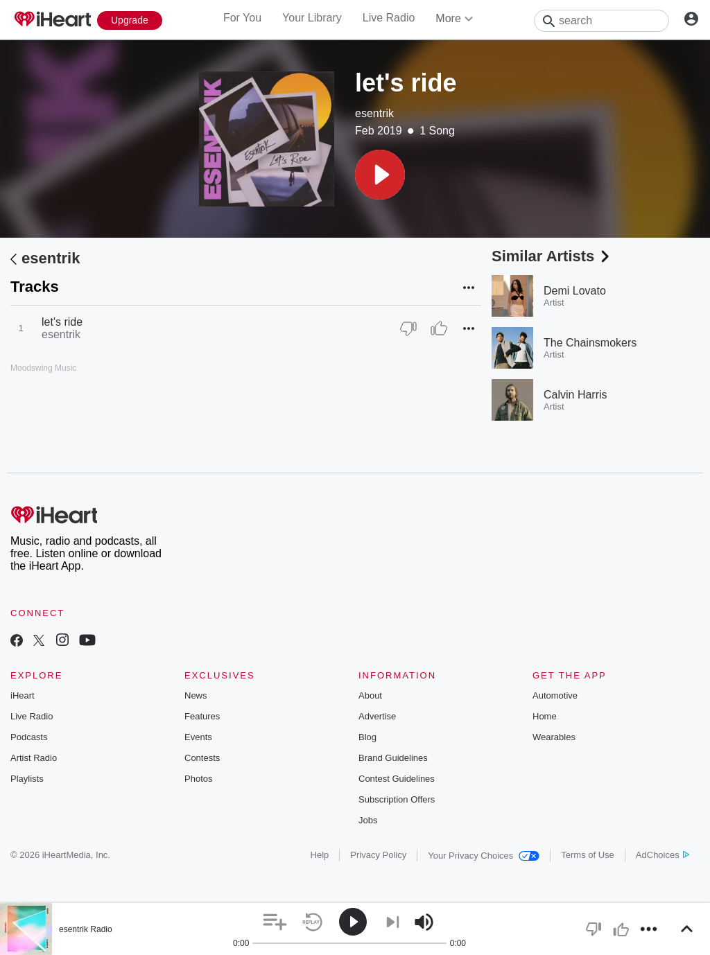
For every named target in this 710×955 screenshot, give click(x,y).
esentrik (374, 113)
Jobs (367, 820)
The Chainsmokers (590, 343)
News (195, 695)
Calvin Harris (575, 395)
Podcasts (28, 737)
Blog (367, 737)
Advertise (377, 716)
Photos (198, 778)
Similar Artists (552, 256)
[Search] (601, 21)
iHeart (22, 695)
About (370, 695)
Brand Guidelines (393, 758)
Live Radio (389, 18)
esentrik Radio (85, 929)
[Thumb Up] (438, 328)
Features (202, 716)
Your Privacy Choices (483, 855)
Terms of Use (587, 855)
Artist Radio (33, 758)
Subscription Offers (396, 799)
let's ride (62, 322)
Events (198, 737)
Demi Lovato (575, 291)
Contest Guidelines (396, 778)
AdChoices (662, 855)
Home (544, 716)
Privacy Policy (378, 855)
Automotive (555, 695)
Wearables (553, 737)
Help (320, 855)
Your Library (312, 18)
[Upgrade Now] (129, 20)
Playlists (27, 778)
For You (242, 18)
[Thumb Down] (408, 328)
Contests (202, 758)
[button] (380, 175)
